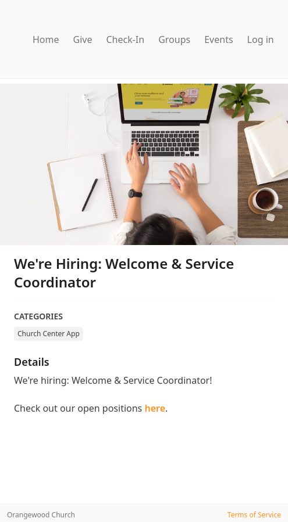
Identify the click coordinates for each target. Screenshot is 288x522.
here (154, 408)
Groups (174, 39)
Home (46, 39)
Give (83, 39)
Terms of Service (254, 515)
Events (218, 39)
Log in (260, 39)
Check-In (125, 39)
